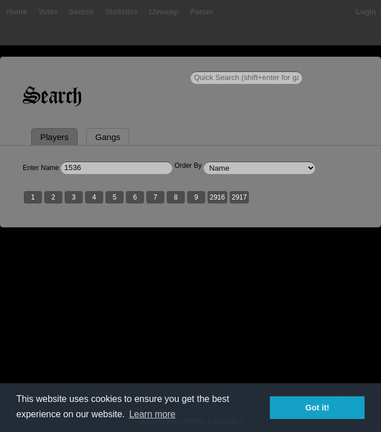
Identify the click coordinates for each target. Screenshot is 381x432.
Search (81, 11)
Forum (201, 11)
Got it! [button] (317, 407)
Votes (47, 11)
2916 (217, 197)
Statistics (120, 11)
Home (16, 11)
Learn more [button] (152, 414)
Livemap (164, 11)
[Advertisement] (190, 329)
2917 (239, 197)
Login (365, 11)
